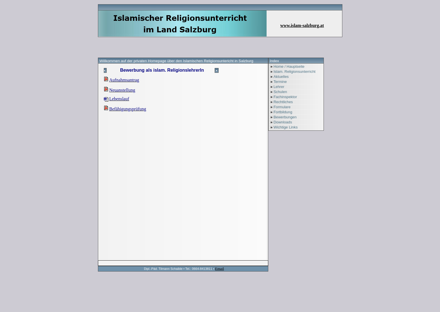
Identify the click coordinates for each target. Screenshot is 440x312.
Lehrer (277, 87)
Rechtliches (281, 102)
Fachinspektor (283, 97)
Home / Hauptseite (287, 66)
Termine (278, 82)
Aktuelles (279, 76)
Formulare (280, 107)
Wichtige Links (283, 127)
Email (219, 268)
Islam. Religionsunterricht (292, 71)
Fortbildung (280, 112)
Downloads (280, 122)
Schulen (278, 92)
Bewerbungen (283, 117)
